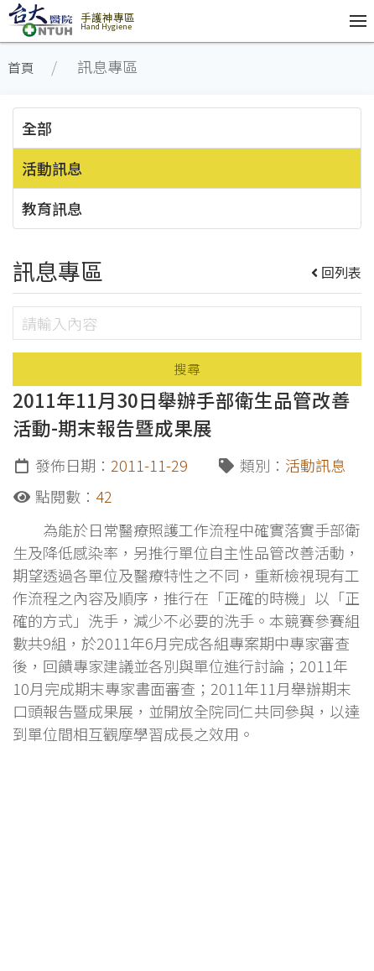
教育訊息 (52, 208)
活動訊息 (52, 168)
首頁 (21, 67)
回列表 (336, 272)
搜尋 (187, 368)
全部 (37, 127)
